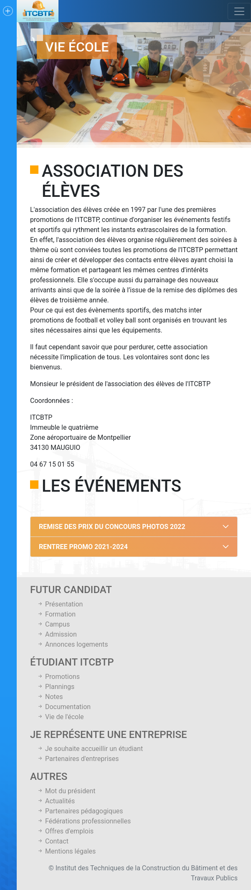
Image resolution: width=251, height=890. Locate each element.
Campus (53, 624)
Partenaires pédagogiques (80, 811)
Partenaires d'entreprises (78, 759)
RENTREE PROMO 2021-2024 (83, 547)
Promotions (58, 677)
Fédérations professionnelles (84, 821)
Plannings (55, 687)
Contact (52, 841)
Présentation (60, 604)
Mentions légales (66, 851)
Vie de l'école (60, 717)
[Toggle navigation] (239, 11)
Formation (56, 614)
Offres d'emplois (65, 831)
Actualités (56, 801)
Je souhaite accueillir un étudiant (90, 749)
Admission (57, 634)
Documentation (64, 707)
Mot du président (66, 791)
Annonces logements (72, 644)
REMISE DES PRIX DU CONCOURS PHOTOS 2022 (112, 527)
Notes (50, 697)
